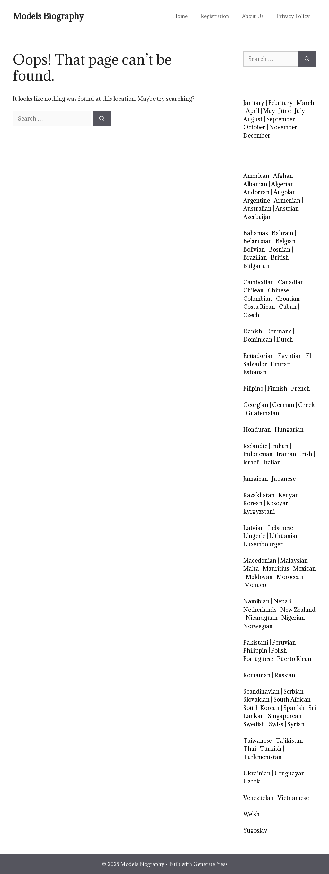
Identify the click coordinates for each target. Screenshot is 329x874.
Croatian (288, 298)
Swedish (254, 724)
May (269, 111)
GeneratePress (210, 864)
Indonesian (258, 454)
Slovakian (256, 699)
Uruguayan (289, 773)
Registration (214, 16)
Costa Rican (259, 306)
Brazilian (255, 257)
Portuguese (258, 658)
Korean (252, 503)
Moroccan (290, 577)
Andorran (256, 192)
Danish (252, 331)
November (283, 127)
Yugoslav (255, 830)
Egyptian (290, 355)
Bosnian (279, 249)
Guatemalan (262, 413)
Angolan (284, 192)
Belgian (286, 241)
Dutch (284, 339)
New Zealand (298, 609)
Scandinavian (261, 691)
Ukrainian (257, 773)
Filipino (253, 388)
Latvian (253, 528)
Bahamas (255, 233)
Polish (279, 650)
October (254, 127)
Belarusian (257, 241)
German (283, 405)
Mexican (304, 568)
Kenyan (289, 495)
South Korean (261, 708)
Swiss (276, 724)
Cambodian (258, 282)
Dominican (257, 339)
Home (180, 16)
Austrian (287, 208)
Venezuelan (258, 797)
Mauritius (276, 568)
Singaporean (285, 716)
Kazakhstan (259, 495)
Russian (284, 675)
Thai (249, 748)
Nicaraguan (262, 617)
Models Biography (48, 16)
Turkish (270, 748)
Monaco (255, 585)
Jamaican (255, 478)
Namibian (256, 601)
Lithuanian (284, 536)
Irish (306, 454)
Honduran (257, 429)
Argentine (256, 200)
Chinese (278, 290)
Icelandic (255, 446)
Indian (280, 446)
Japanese (284, 478)
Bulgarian (256, 266)
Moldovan (259, 577)
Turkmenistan (262, 757)
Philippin (255, 650)
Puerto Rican (294, 658)
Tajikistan (289, 740)
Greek (306, 405)
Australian (257, 208)
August (252, 119)
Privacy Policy (293, 16)
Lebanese (280, 528)
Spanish (294, 708)
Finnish (277, 388)
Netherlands (260, 609)
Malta (251, 568)
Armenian (287, 200)
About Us (252, 16)
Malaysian (294, 560)
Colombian (257, 298)
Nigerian (293, 617)
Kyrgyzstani (259, 511)
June (285, 111)
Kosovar (277, 503)
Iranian (286, 454)
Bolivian (254, 249)
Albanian (255, 184)
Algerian (282, 184)
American (256, 175)
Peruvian (284, 642)
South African (292, 699)
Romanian (257, 675)
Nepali (282, 601)
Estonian (255, 372)
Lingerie (254, 536)
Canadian (291, 282)
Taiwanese (257, 740)
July (300, 111)
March (305, 103)
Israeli (251, 462)
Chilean (253, 290)
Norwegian (258, 626)
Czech (251, 315)
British (280, 257)
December (256, 135)
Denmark (278, 331)
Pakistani (255, 642)
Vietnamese (293, 797)
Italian (272, 462)
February (280, 103)
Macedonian (259, 560)
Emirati (281, 364)
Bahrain (282, 233)
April (252, 111)
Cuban (288, 306)
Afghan (283, 175)
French (300, 388)
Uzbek (251, 781)
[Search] (102, 118)
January (253, 103)
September (280, 119)
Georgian (255, 405)
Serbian (293, 691)
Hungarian (289, 429)
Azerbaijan (257, 217)
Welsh (251, 814)
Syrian (296, 724)
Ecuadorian (258, 355)
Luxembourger (263, 544)
